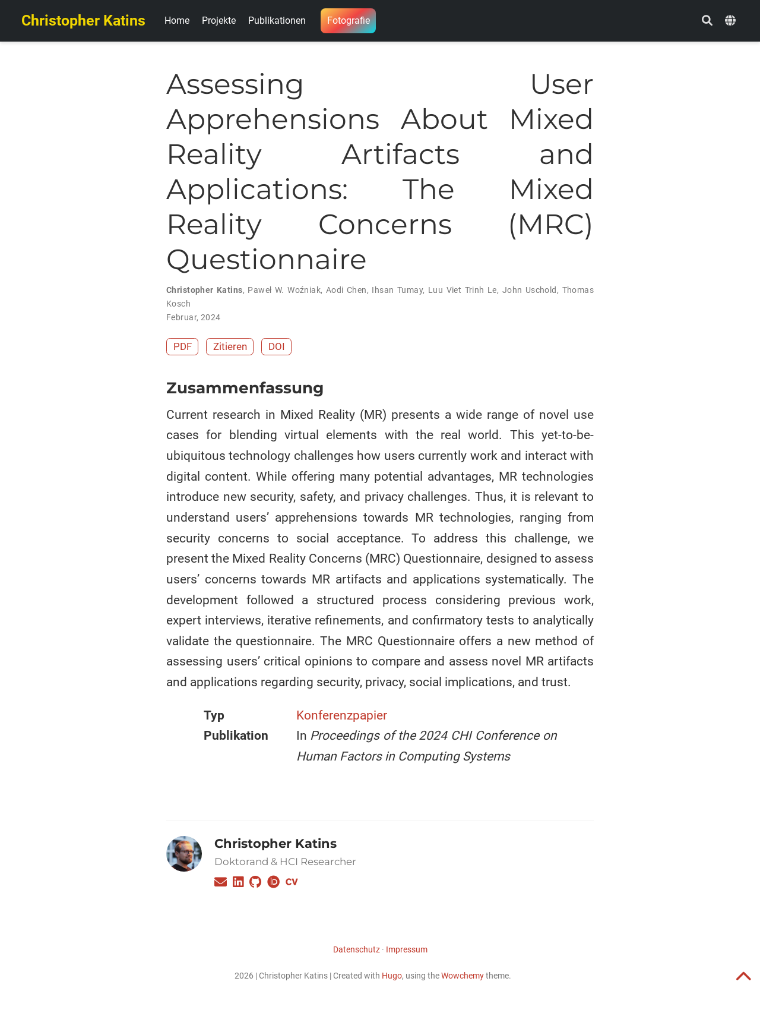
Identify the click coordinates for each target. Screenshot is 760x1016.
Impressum (407, 949)
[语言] (732, 21)
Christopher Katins (83, 20)
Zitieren (230, 346)
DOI (276, 346)
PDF (182, 346)
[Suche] (707, 21)
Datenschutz (356, 949)
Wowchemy (462, 975)
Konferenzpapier (341, 715)
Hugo (392, 975)
